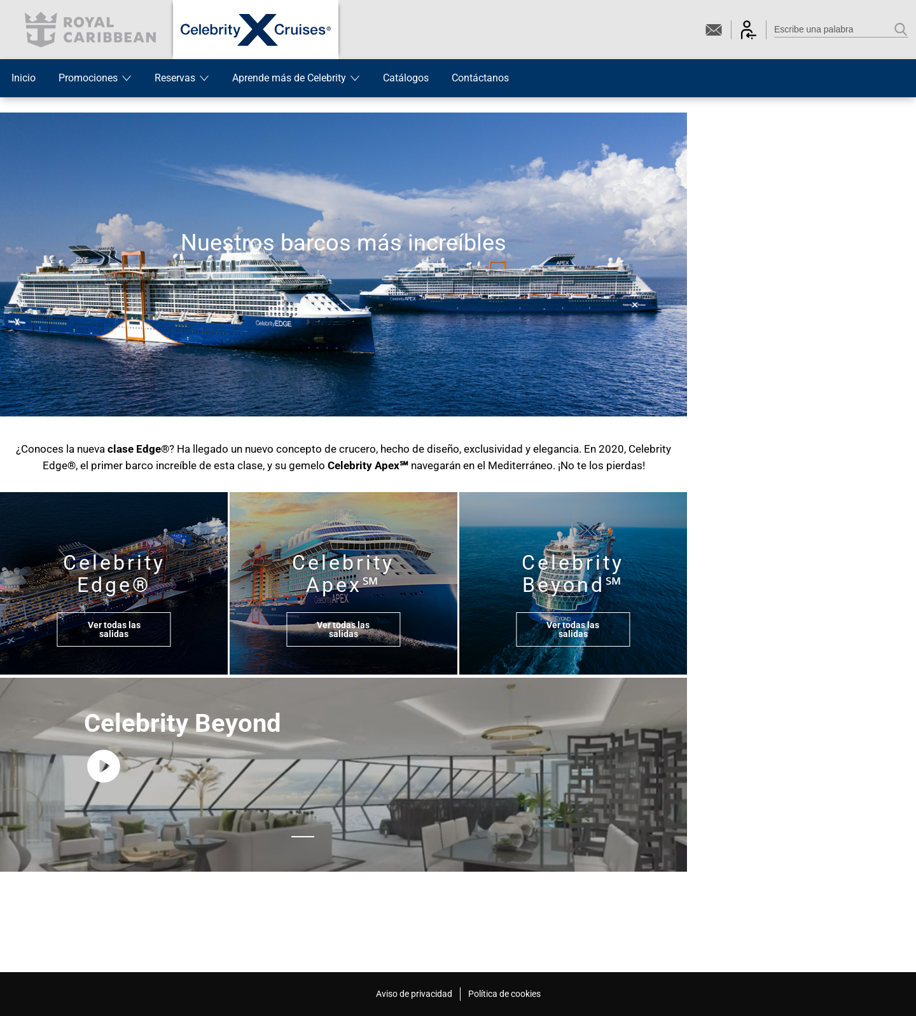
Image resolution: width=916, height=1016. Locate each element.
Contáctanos (480, 78)
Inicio (23, 78)
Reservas (182, 78)
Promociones (95, 78)
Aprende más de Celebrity (296, 78)
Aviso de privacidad (414, 994)
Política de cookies (504, 994)
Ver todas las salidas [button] (114, 629)
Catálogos (406, 78)
